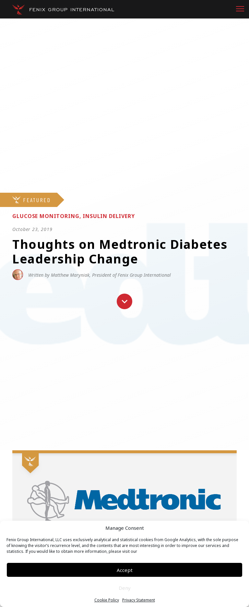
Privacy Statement (138, 600)
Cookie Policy (106, 600)
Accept (125, 570)
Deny (125, 588)
